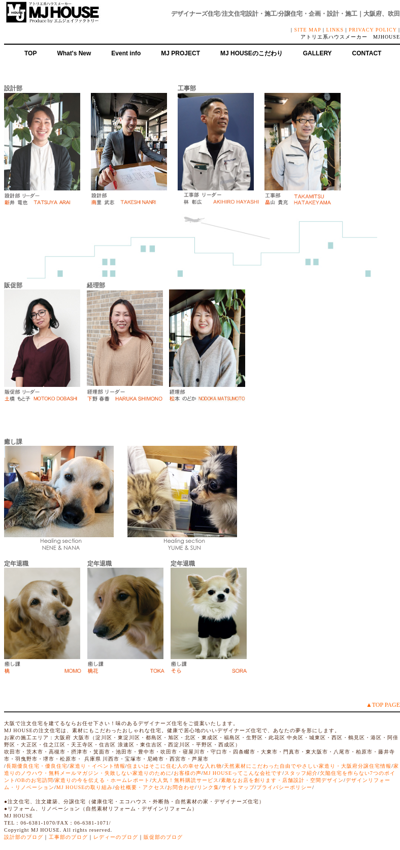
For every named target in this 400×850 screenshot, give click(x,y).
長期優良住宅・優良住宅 (37, 766)
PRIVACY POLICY (372, 29)
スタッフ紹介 (301, 773)
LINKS (335, 29)
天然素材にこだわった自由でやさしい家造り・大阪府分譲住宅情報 (307, 766)
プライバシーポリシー (284, 787)
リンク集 (208, 787)
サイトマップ (238, 787)
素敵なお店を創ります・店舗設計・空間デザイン (282, 780)
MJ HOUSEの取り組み (84, 787)
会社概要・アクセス (140, 787)
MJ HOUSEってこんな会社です (243, 773)
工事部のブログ (68, 837)
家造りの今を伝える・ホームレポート (102, 780)
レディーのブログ (115, 837)
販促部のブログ (163, 837)
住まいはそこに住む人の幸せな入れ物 (174, 766)
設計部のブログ (23, 837)
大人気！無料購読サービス (185, 780)
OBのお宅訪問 (35, 780)
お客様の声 (188, 773)
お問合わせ (181, 787)
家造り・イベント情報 (97, 766)
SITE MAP (307, 29)
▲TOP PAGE (383, 704)
